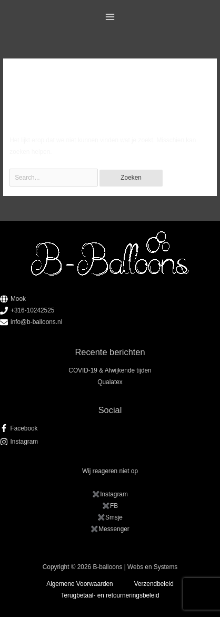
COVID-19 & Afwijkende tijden (109, 370)
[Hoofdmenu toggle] (110, 17)
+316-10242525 (32, 310)
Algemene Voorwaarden (79, 583)
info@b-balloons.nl (36, 322)
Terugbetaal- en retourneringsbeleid (110, 595)
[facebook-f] (110, 428)
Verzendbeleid (154, 583)
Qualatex (109, 382)
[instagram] (110, 441)
